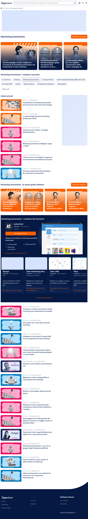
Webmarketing (29, 84)
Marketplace (62, 84)
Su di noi (33, 500)
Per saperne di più (20, 233)
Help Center (63, 504)
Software (33, 504)
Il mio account (64, 500)
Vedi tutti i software (79, 37)
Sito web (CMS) (7, 84)
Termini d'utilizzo (6, 508)
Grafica (18, 84)
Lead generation (48, 80)
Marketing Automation (31, 80)
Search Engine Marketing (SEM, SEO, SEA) (71, 80)
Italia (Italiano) (71, 513)
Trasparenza (4, 504)
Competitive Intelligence (45, 84)
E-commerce (6, 80)
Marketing (6, 8)
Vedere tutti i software (44, 298)
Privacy (3, 501)
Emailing (17, 80)
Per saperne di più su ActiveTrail (16, 253)
